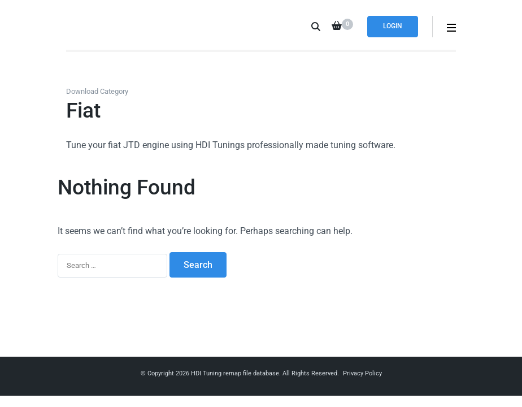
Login (392, 26)
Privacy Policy (362, 373)
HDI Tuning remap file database (235, 373)
